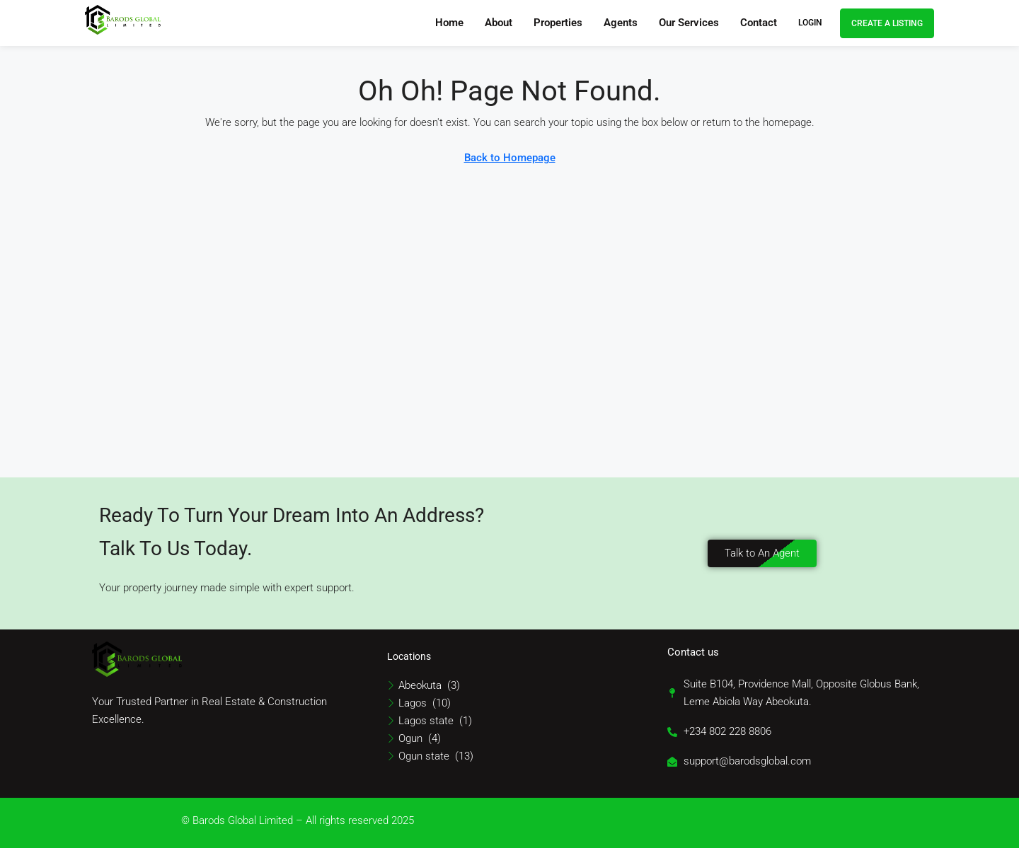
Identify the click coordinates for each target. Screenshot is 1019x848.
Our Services (689, 22)
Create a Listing (887, 23)
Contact (758, 22)
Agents (621, 22)
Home (449, 22)
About (498, 22)
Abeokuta (420, 685)
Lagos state (426, 720)
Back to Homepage (509, 157)
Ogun (410, 738)
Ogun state (423, 756)
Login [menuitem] (810, 23)
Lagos (412, 703)
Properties (558, 22)
